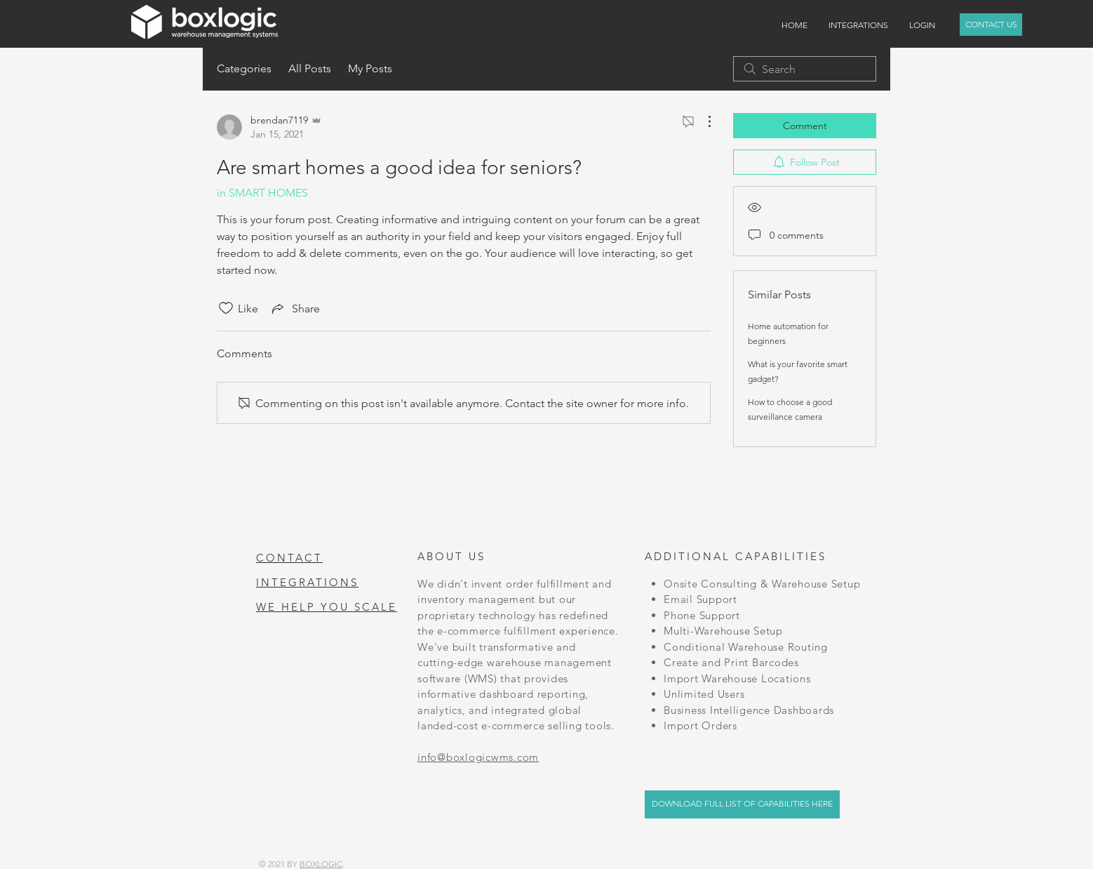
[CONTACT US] (991, 24)
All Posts (309, 68)
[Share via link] (294, 308)
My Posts (370, 68)
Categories (244, 68)
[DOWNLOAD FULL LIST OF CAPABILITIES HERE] (742, 804)
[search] (804, 68)
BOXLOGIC (321, 863)
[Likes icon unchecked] (226, 308)
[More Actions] (702, 121)
